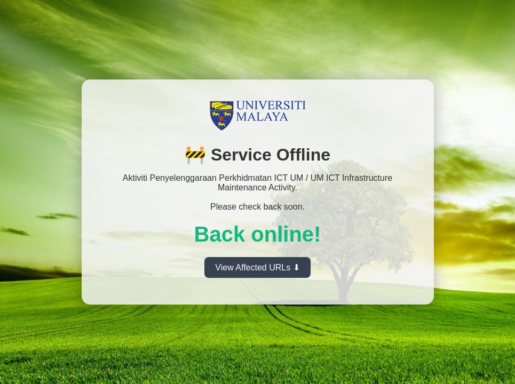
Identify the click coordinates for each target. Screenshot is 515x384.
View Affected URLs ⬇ (257, 267)
